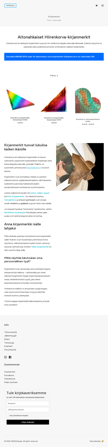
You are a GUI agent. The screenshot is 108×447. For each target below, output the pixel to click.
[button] (102, 5)
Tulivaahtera (10, 200)
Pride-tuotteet (11, 382)
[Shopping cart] (95, 5)
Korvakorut (9, 375)
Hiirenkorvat (9, 379)
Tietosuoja (9, 343)
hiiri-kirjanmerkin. (16, 196)
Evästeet (8, 346)
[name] (28, 403)
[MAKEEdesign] (10, 5)
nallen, (40, 193)
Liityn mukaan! (28, 422)
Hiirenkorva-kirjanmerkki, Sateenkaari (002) (20, 124)
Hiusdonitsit (9, 372)
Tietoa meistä (10, 332)
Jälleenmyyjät (10, 336)
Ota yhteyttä (10, 350)
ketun (33, 193)
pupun (47, 193)
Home (49, 20)
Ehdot (7, 339)
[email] (28, 409)
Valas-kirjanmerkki (40, 247)
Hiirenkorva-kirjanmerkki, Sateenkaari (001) (54, 129)
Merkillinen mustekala (14, 212)
